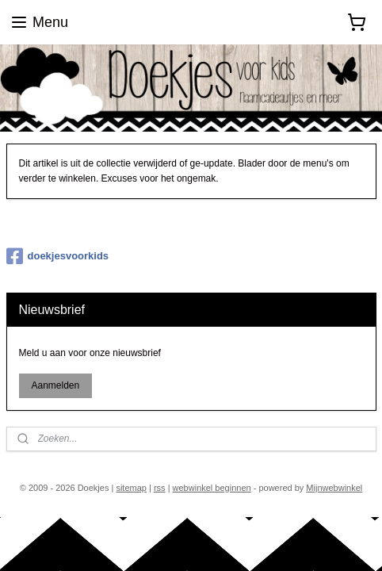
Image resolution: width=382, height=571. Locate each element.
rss (160, 487)
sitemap (131, 487)
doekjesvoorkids (57, 256)
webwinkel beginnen (212, 487)
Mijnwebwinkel (334, 487)
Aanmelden (55, 385)
